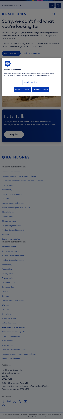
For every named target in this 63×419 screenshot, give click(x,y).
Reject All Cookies (22, 89)
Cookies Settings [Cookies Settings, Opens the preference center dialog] (30, 82)
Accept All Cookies (41, 89)
